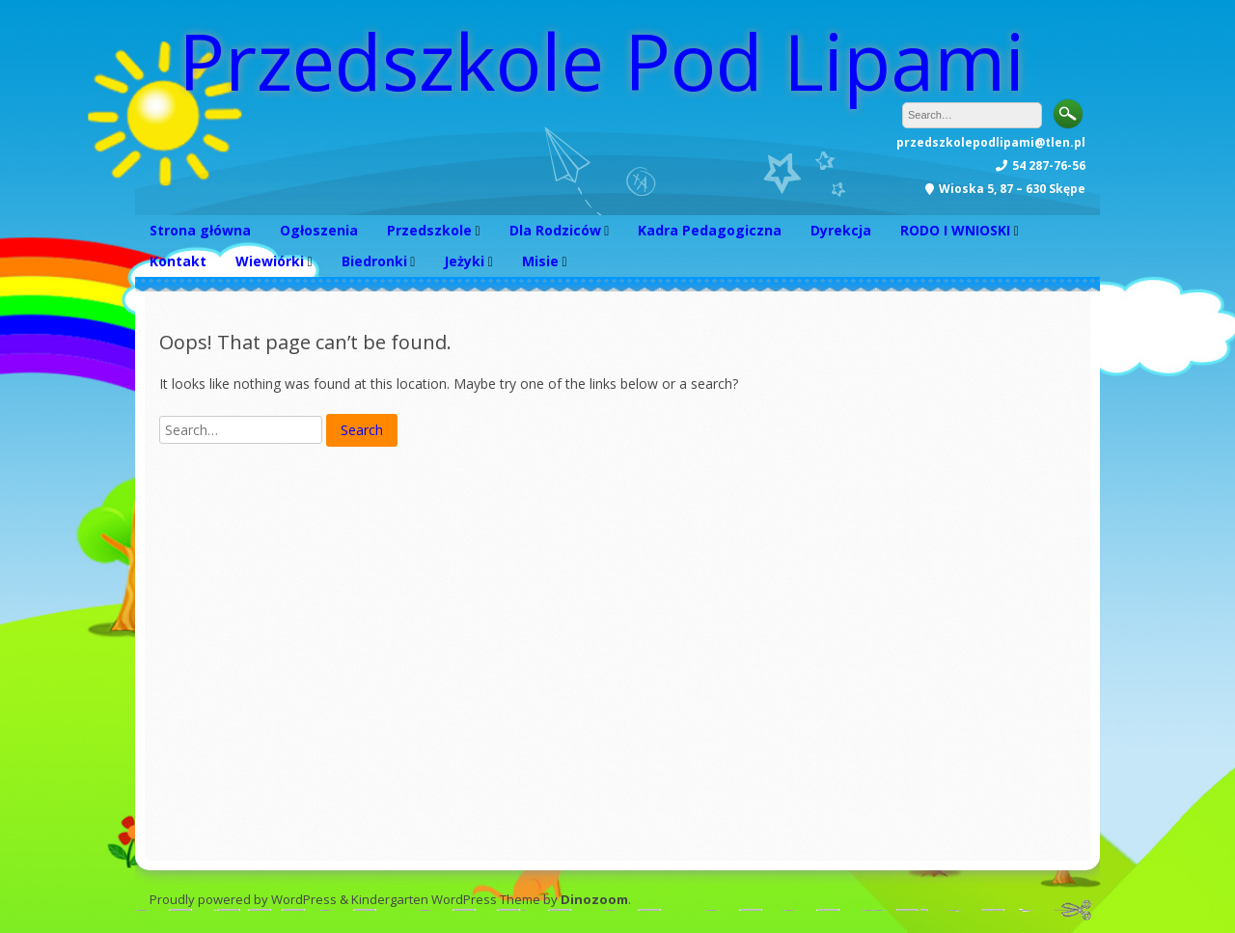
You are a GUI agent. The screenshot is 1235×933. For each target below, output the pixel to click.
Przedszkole (429, 230)
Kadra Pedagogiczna (710, 230)
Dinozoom (594, 899)
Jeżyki (464, 261)
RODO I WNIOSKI (955, 230)
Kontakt (178, 261)
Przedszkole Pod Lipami (601, 60)
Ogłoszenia (319, 230)
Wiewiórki (269, 261)
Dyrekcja (840, 230)
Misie (540, 261)
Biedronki (374, 261)
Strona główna (200, 230)
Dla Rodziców (555, 230)
